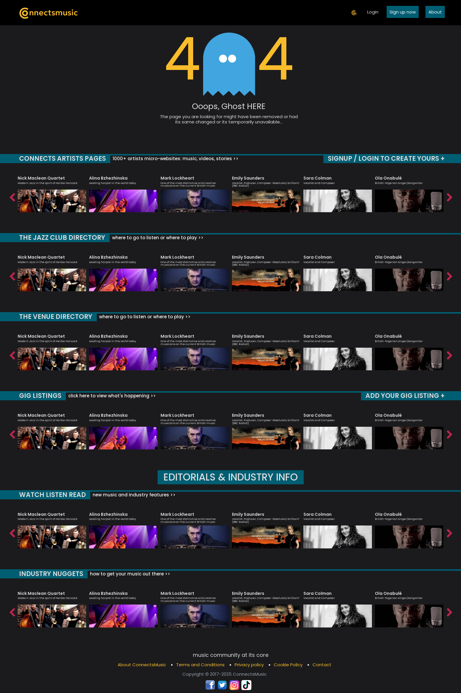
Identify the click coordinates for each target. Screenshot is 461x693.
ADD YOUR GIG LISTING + (405, 395)
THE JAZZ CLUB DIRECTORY (61, 237)
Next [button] (449, 196)
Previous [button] (12, 196)
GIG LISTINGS (39, 395)
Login (372, 12)
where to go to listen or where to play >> (156, 238)
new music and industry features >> (132, 495)
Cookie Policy (288, 665)
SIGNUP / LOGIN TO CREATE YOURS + (387, 158)
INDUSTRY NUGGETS (51, 573)
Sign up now (403, 12)
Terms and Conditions (200, 665)
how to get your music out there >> (129, 574)
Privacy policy (249, 665)
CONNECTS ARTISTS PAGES (61, 158)
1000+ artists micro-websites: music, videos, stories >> (173, 158)
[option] (52, 191)
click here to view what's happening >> (110, 396)
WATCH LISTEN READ (51, 494)
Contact (322, 665)
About (435, 12)
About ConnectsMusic (142, 665)
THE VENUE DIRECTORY (55, 316)
